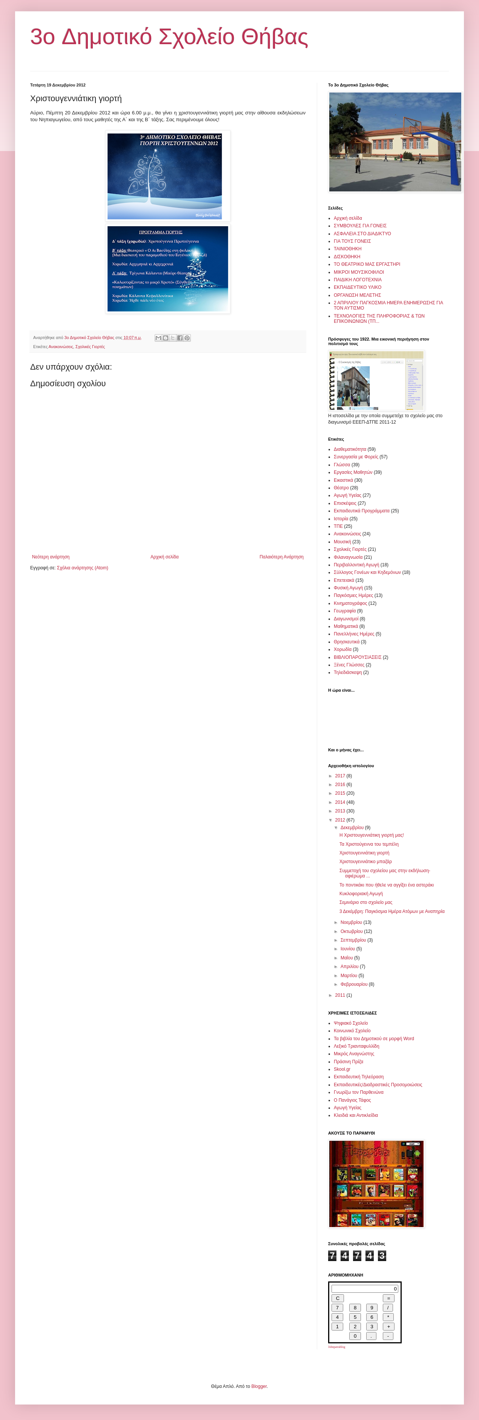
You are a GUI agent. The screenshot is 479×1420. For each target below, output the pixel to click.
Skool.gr (342, 1069)
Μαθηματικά (346, 626)
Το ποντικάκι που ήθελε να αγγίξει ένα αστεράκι (386, 885)
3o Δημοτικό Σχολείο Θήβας (169, 36)
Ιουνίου (348, 948)
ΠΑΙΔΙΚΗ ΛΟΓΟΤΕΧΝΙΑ (358, 279)
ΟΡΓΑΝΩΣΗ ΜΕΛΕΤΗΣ (357, 295)
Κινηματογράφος (350, 603)
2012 (341, 820)
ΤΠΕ (338, 526)
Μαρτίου (350, 975)
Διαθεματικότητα (350, 449)
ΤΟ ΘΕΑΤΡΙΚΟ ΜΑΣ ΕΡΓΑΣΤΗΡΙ (367, 264)
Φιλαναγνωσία (348, 557)
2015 (341, 793)
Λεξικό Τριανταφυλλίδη (356, 1046)
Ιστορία (341, 518)
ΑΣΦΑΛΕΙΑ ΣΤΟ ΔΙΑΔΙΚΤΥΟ (362, 233)
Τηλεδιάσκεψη (348, 672)
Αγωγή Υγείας (347, 495)
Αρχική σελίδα (164, 557)
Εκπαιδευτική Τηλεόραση (359, 1076)
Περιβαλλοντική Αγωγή (356, 564)
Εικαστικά (343, 480)
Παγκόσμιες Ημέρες (353, 595)
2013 (341, 811)
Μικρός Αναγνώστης (354, 1053)
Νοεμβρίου (352, 922)
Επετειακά (344, 580)
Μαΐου (347, 958)
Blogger (259, 1386)
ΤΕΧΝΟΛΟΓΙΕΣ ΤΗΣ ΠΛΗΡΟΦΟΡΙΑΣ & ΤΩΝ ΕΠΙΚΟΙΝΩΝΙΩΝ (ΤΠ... (379, 318)
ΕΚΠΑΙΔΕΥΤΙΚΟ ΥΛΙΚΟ (357, 287)
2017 (341, 776)
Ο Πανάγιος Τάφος (352, 1100)
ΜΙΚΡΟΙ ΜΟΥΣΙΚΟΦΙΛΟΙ (359, 272)
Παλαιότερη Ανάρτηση (281, 557)
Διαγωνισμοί (346, 618)
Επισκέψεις (345, 503)
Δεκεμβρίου (353, 827)
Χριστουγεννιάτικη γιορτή (364, 853)
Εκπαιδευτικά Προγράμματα (362, 510)
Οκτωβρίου (352, 931)
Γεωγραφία (345, 611)
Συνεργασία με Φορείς (356, 456)
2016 (341, 784)
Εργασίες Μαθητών (353, 472)
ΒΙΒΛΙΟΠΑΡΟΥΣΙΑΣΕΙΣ (358, 657)
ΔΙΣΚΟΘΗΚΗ (347, 256)
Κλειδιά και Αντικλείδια (356, 1115)
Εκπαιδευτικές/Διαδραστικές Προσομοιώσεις (378, 1084)
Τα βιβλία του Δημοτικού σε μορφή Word (374, 1038)
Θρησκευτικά (346, 641)
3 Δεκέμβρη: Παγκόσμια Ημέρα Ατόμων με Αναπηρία (392, 911)
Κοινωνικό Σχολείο (352, 1030)
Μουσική (342, 541)
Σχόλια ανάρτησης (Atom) (82, 567)
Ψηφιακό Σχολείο (351, 1023)
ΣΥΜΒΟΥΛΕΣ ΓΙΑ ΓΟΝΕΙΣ (360, 225)
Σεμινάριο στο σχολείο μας (365, 902)
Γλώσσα (342, 464)
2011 (341, 995)
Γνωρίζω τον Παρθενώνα (359, 1092)
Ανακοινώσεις (61, 346)
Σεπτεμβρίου (354, 940)
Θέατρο (341, 487)
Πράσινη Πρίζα (348, 1061)
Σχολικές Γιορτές (90, 346)
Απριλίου (350, 966)
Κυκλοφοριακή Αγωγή (361, 893)
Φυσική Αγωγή (348, 588)
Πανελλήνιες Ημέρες (354, 634)
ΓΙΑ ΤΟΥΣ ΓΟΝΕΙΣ (352, 241)
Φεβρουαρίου (355, 984)
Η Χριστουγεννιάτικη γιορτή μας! (371, 835)
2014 (341, 802)
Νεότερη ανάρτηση (50, 557)
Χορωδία (343, 649)
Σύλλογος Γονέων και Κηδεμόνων (367, 572)
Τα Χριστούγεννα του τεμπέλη (369, 844)
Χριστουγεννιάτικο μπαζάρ (365, 861)
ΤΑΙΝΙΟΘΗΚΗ (348, 248)
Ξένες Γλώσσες (349, 665)
